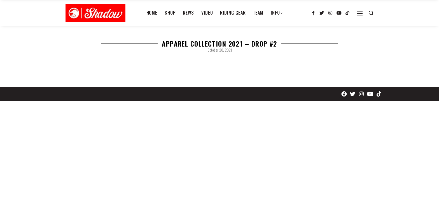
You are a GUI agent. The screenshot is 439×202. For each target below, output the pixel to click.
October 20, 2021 (219, 50)
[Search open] (370, 12)
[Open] (360, 13)
